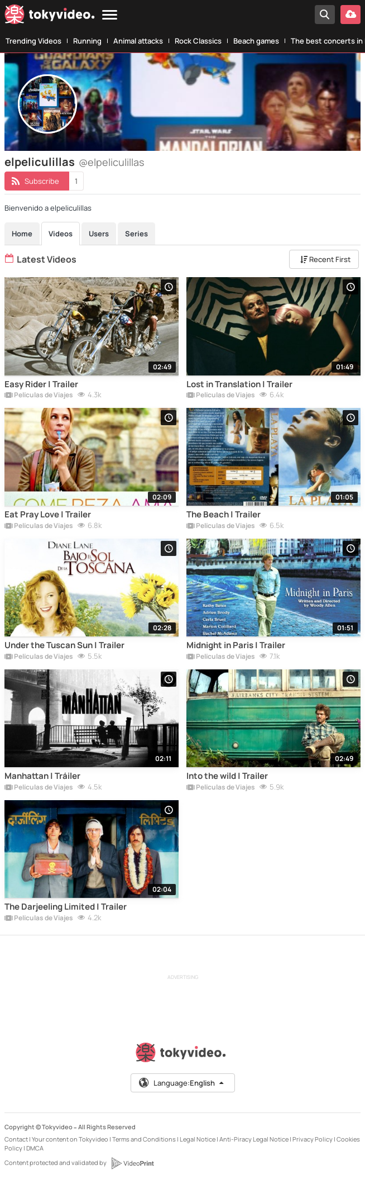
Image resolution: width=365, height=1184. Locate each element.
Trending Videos (33, 41)
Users (99, 234)
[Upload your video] (350, 14)
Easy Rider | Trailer (41, 384)
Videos (61, 234)
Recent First (325, 259)
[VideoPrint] (132, 1163)
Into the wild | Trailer (227, 776)
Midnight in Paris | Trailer (235, 645)
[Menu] (109, 15)
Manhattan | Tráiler (42, 776)
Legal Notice (197, 1139)
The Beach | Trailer (223, 514)
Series (136, 234)
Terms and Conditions (144, 1139)
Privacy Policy (312, 1139)
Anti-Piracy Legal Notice (254, 1139)
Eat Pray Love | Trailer (47, 514)
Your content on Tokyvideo (70, 1139)
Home (22, 234)
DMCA (35, 1148)
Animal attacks (138, 41)
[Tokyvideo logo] (49, 16)
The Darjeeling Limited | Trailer (65, 906)
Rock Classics (198, 41)
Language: (182, 1083)
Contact (16, 1139)
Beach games (256, 41)
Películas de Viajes (38, 396)
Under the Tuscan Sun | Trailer (64, 645)
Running (87, 41)
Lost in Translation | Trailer (239, 384)
